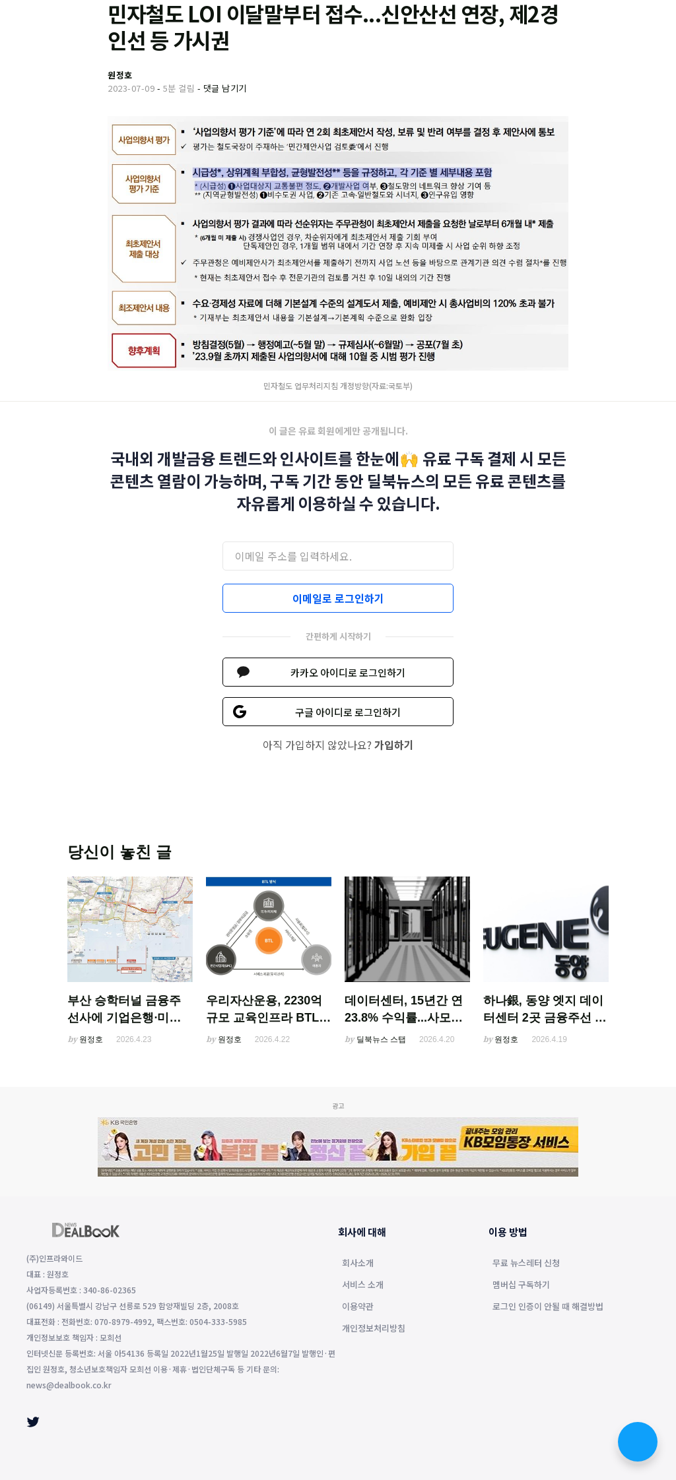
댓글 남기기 (225, 88)
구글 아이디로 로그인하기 (348, 712)
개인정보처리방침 (373, 1329)
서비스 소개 (363, 1285)
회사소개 (358, 1263)
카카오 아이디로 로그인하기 (347, 672)
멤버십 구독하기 (521, 1285)
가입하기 (394, 745)
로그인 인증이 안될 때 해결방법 (547, 1307)
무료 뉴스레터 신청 (526, 1263)
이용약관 (358, 1307)
